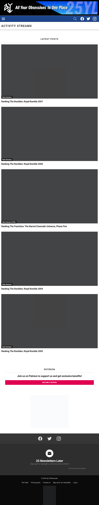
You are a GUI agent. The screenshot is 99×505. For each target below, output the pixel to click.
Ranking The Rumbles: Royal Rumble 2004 (22, 288)
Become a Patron (49, 382)
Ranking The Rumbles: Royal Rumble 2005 (22, 351)
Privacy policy (35, 483)
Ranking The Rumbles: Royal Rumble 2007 (22, 101)
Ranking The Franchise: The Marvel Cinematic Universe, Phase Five (34, 226)
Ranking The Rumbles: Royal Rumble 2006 (22, 164)
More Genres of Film (9, 222)
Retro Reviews (7, 97)
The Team (25, 483)
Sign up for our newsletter (62, 483)
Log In (75, 483)
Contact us (46, 483)
